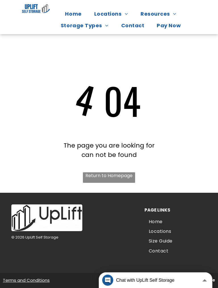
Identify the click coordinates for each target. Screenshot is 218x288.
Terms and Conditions (26, 280)
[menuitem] (76, 14)
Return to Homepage (109, 175)
